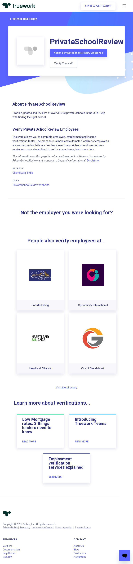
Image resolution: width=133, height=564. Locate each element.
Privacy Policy (10, 527)
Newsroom (80, 556)
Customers (80, 553)
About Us (79, 546)
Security (7, 556)
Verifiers (7, 546)
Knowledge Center (43, 527)
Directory (25, 527)
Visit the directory (66, 387)
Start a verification (98, 6)
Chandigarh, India (22, 172)
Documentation (63, 527)
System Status (83, 527)
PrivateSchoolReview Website (30, 185)
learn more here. (85, 149)
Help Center (9, 553)
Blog (76, 549)
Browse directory (22, 19)
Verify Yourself (63, 63)
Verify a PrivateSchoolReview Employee (78, 52)
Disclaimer (93, 160)
